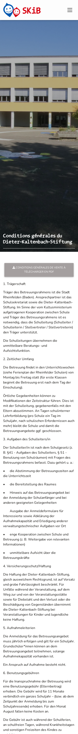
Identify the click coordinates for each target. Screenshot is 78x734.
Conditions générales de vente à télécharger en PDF (39, 269)
